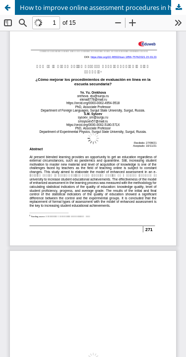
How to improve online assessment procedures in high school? (103, 7)
